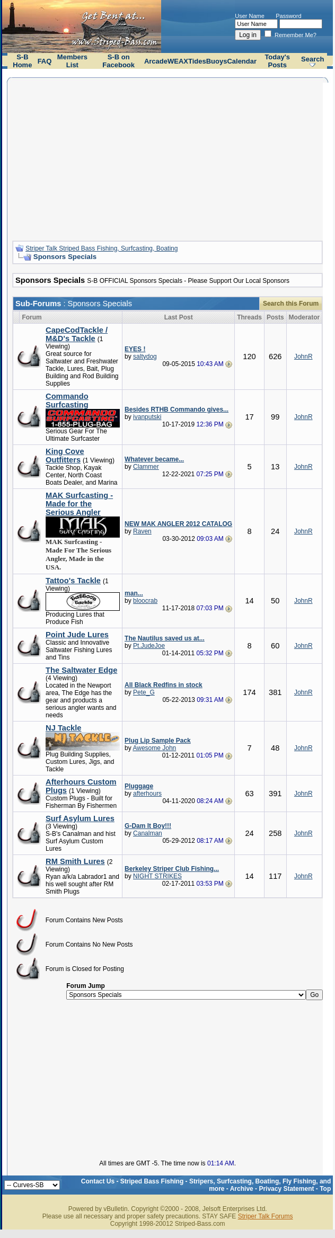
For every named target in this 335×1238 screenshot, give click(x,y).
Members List (72, 61)
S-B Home (22, 61)
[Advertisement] (167, 158)
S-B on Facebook (118, 61)
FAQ (45, 61)
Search (312, 59)
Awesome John (154, 748)
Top (325, 1188)
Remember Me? (290, 35)
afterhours (147, 793)
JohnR (303, 356)
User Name (250, 16)
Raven (142, 531)
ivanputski (147, 417)
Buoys (216, 61)
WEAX (178, 61)
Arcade (156, 61)
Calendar (242, 61)
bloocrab (145, 600)
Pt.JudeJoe (149, 645)
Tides (197, 61)
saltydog (145, 356)
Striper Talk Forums (265, 1216)
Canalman (147, 833)
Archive (241, 1188)
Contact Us (97, 1181)
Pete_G (144, 692)
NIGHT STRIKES (157, 876)
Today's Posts (277, 61)
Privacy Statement (286, 1188)
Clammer (146, 466)
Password (288, 16)
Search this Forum (291, 303)
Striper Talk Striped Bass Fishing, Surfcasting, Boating (101, 248)
